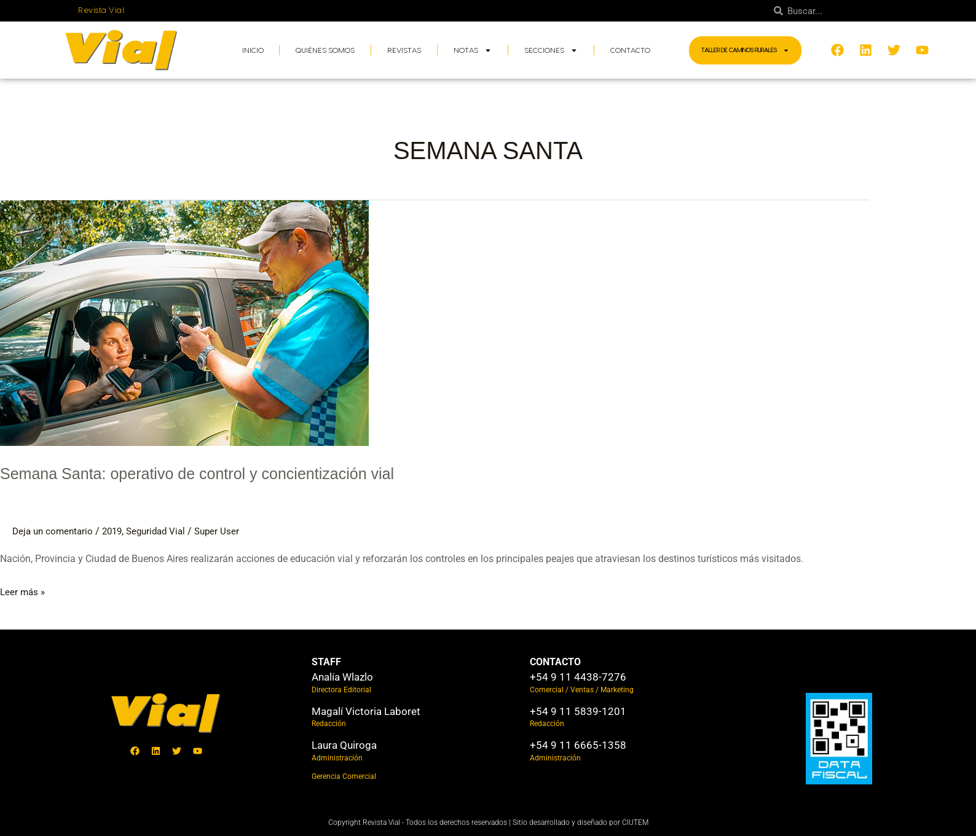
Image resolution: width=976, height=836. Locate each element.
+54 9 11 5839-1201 (578, 711)
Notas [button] (473, 50)
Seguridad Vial (164, 531)
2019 (117, 531)
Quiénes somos (325, 50)
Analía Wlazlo (342, 677)
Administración (337, 758)
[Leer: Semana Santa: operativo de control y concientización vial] (184, 322)
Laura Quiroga (344, 745)
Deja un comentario (54, 531)
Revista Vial (101, 10)
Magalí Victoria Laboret (366, 711)
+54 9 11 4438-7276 (578, 677)
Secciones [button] (551, 50)
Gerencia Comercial (344, 776)
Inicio (253, 50)
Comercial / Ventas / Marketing (582, 690)
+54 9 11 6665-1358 (578, 745)
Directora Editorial (341, 690)
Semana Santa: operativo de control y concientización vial (236, 473)
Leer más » (23, 590)
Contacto (630, 50)
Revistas (404, 50)
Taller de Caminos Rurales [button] (745, 50)
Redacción (329, 723)
